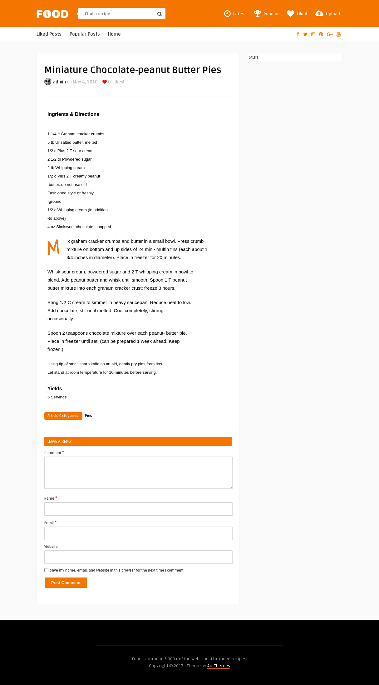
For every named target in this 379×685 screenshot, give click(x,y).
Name (50, 498)
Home (114, 34)
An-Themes (218, 665)
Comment (54, 452)
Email (50, 522)
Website (51, 547)
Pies (88, 415)
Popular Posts (85, 34)
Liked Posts (49, 34)
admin (59, 82)
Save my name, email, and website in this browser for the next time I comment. (117, 570)
